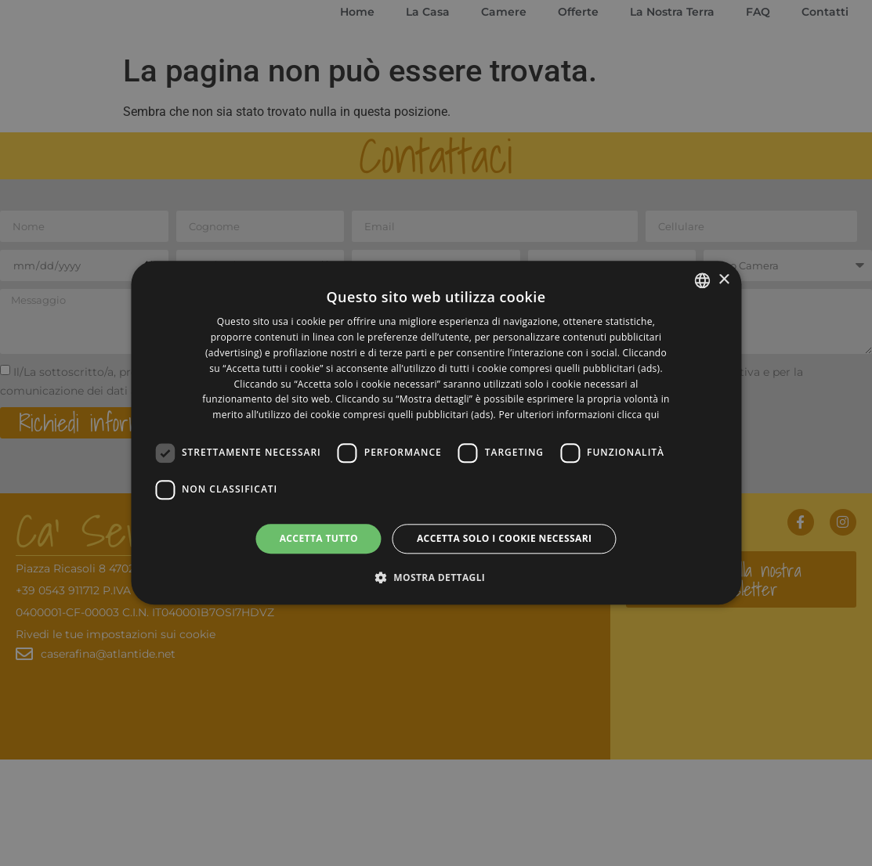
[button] (436, 578)
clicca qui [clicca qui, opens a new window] (638, 414)
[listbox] (702, 280)
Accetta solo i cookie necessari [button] (504, 538)
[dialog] (436, 432)
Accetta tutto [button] (319, 538)
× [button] (723, 280)
